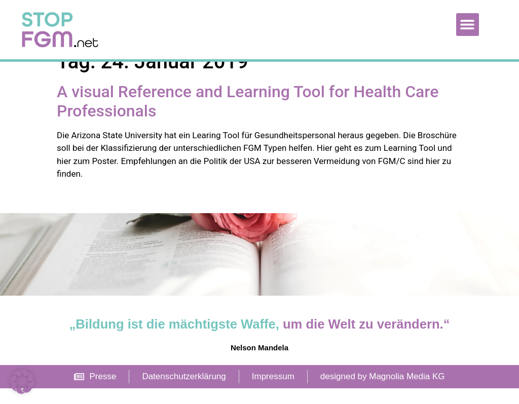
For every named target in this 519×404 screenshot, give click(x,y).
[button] (467, 24)
